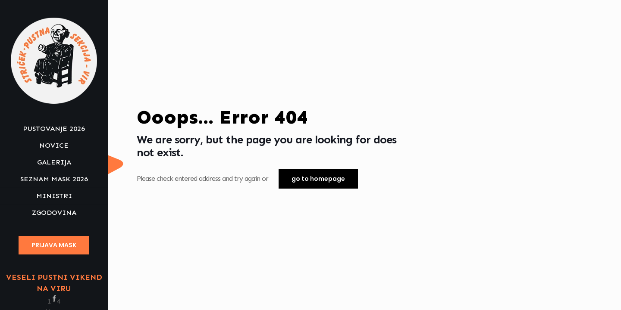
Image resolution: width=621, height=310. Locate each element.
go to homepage (318, 178)
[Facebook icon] (54, 298)
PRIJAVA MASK (53, 245)
